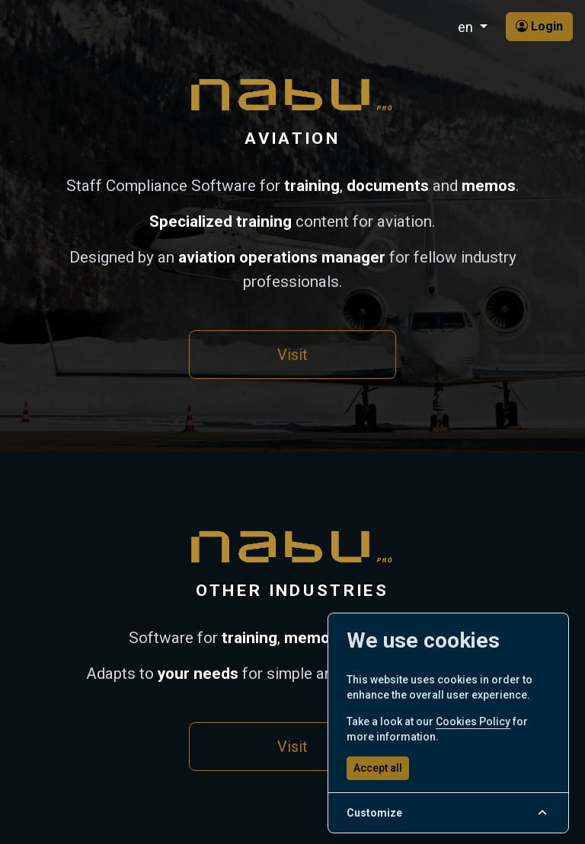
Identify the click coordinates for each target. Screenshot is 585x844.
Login (539, 26)
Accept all (377, 768)
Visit (292, 355)
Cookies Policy (473, 721)
